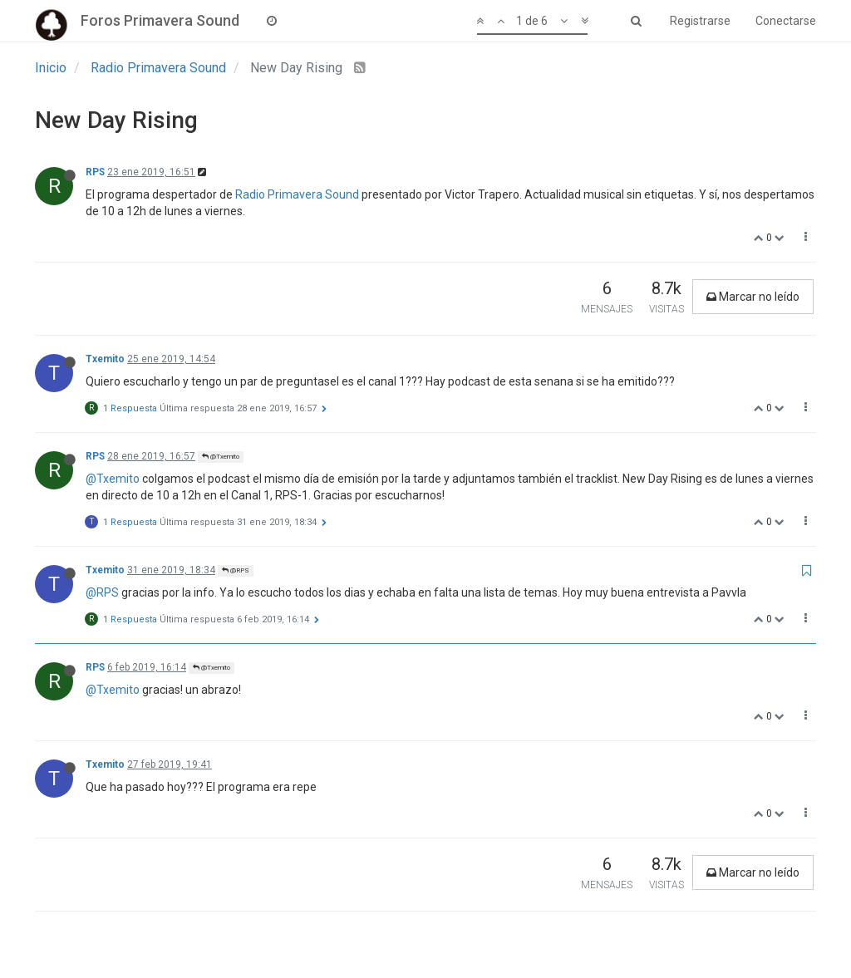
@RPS (235, 570)
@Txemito (220, 456)
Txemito (105, 359)
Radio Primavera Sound (297, 194)
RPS (95, 172)
